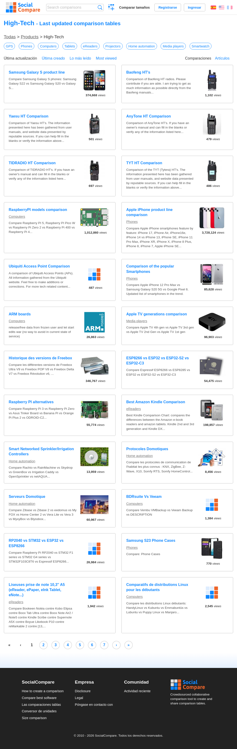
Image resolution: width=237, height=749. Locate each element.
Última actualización (20, 58)
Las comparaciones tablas (41, 704)
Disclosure (82, 691)
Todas (10, 36)
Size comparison (34, 718)
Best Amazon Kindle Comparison (155, 402)
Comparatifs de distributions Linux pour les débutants (157, 587)
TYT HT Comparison (144, 163)
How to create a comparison (43, 691)
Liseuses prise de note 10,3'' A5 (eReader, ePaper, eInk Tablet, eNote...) (37, 590)
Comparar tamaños (134, 7)
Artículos (222, 58)
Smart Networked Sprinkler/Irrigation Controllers (41, 451)
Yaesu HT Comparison (28, 116)
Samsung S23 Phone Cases (150, 540)
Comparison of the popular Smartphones (150, 268)
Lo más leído (80, 58)
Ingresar (194, 7)
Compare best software (39, 698)
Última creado (53, 58)
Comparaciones (198, 58)
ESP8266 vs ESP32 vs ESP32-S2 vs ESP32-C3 (157, 360)
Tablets (70, 46)
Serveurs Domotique (27, 497)
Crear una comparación (111, 8)
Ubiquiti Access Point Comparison (39, 266)
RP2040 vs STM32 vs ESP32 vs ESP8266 (36, 543)
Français (230, 7)
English (221, 7)
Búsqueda (100, 7)
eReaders (90, 46)
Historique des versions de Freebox (40, 358)
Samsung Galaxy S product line (37, 72)
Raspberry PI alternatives (31, 402)
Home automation (141, 46)
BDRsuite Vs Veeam (144, 497)
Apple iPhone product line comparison (149, 212)
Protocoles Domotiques (147, 449)
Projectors (113, 46)
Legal (79, 698)
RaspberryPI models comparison (38, 210)
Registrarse (167, 7)
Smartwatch (200, 46)
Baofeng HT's (138, 72)
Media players (173, 46)
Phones (26, 46)
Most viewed (106, 58)
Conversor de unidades (39, 711)
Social (192, 684)
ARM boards (20, 314)
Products (30, 36)
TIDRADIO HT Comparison (32, 163)
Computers (48, 46)
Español (213, 7)
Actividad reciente (137, 691)
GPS (9, 46)
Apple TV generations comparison (156, 314)
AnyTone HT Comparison (148, 116)
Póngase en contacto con (94, 704)
